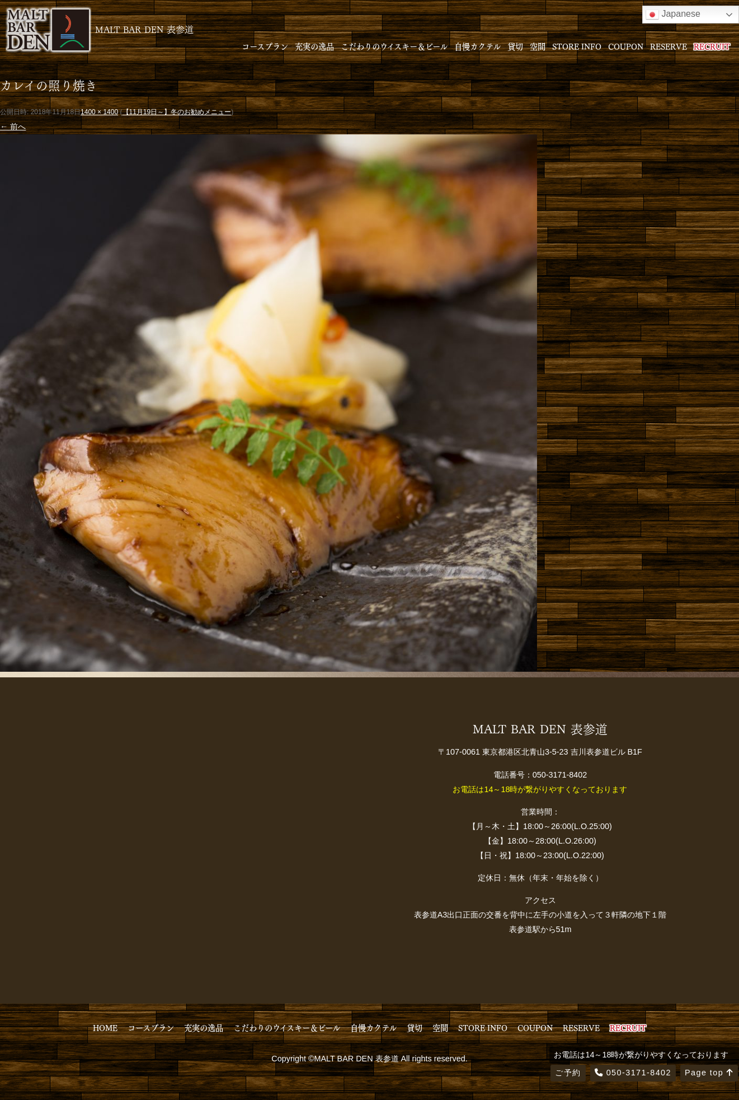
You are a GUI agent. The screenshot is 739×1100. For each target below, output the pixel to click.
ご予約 (568, 1072)
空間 (537, 46)
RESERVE (668, 46)
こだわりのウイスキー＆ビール (394, 46)
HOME (105, 1027)
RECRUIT (712, 46)
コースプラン (265, 46)
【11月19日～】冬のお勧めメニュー (177, 112)
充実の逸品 (314, 46)
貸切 (515, 46)
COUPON (625, 46)
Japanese (673, 14)
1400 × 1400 (99, 112)
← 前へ (13, 126)
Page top (709, 1072)
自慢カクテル (477, 46)
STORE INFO (576, 46)
